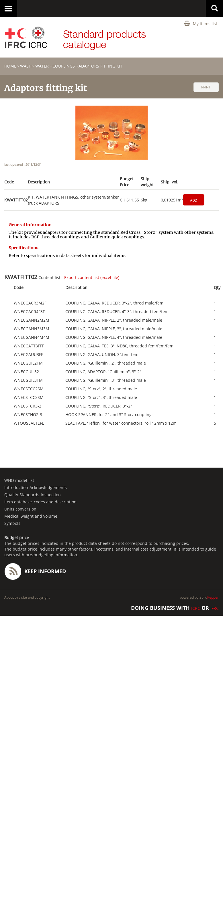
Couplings (63, 66)
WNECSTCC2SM (29, 389)
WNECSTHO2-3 (28, 415)
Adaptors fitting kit (100, 66)
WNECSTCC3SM (29, 397)
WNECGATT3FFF (29, 346)
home (10, 66)
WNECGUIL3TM (28, 380)
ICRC (195, 608)
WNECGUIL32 (26, 372)
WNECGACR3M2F (30, 303)
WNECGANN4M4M (31, 337)
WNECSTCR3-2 (27, 406)
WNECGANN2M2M (31, 320)
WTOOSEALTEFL (29, 423)
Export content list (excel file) (91, 277)
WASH (26, 66)
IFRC (214, 608)
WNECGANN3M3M (31, 329)
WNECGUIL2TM (28, 363)
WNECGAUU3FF (28, 355)
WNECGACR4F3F (29, 312)
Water (42, 66)
